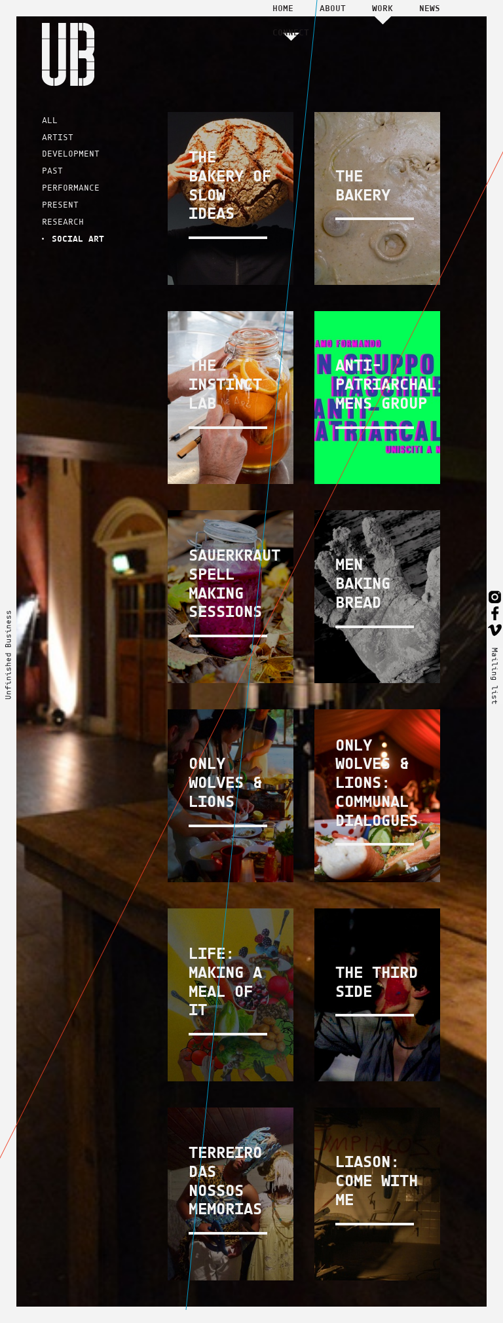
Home (282, 7)
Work (382, 7)
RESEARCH (63, 221)
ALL (50, 120)
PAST (52, 170)
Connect (290, 32)
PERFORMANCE (71, 187)
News (429, 7)
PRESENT (60, 204)
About (333, 7)
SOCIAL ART (78, 238)
